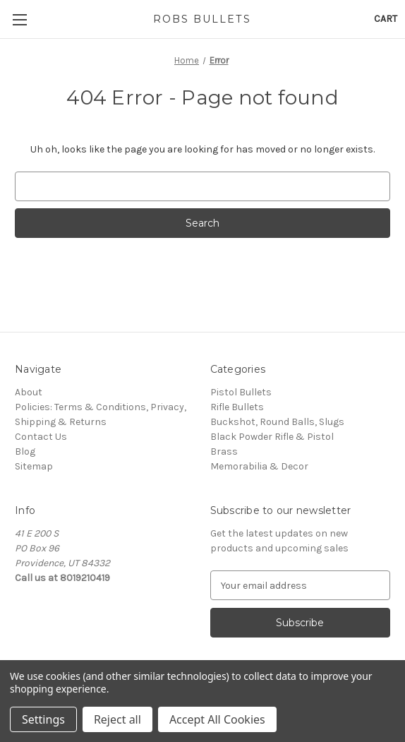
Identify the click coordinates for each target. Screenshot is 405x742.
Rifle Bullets (237, 407)
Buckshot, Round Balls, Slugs (277, 422)
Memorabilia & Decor (259, 466)
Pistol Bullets (241, 392)
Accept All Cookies (217, 719)
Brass (224, 451)
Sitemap (34, 466)
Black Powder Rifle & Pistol (272, 437)
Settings (43, 719)
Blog (25, 451)
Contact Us (41, 437)
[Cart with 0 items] (385, 18)
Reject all (117, 719)
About (28, 392)
